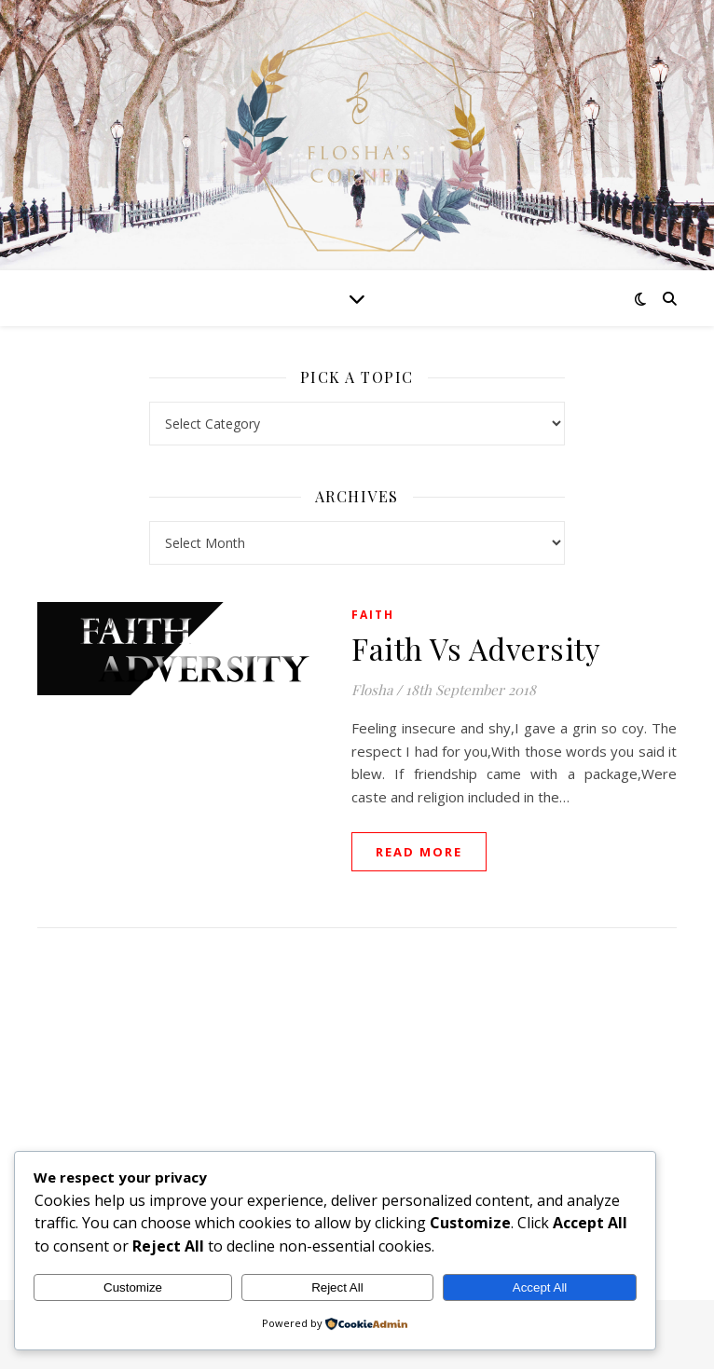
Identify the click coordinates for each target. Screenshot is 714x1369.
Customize (132, 1287)
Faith (372, 615)
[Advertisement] (357, 1095)
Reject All (337, 1287)
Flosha (371, 689)
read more (419, 851)
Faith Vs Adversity (475, 648)
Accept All (540, 1287)
